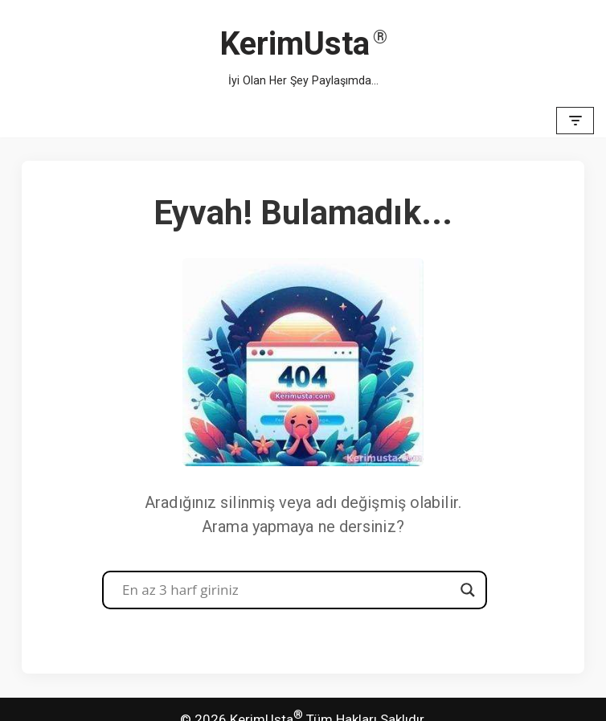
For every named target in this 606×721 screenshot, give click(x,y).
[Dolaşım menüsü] (575, 120)
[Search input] (287, 590)
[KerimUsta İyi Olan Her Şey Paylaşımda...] (303, 51)
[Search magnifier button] (468, 590)
